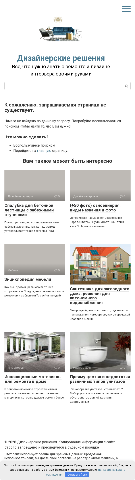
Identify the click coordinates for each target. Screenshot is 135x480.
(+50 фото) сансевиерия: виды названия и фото (95, 208)
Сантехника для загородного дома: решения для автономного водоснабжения (99, 295)
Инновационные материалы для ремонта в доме (33, 379)
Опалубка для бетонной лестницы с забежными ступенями (29, 210)
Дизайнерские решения (61, 58)
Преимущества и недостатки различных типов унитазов (100, 379)
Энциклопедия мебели (27, 279)
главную (44, 151)
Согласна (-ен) (77, 474)
